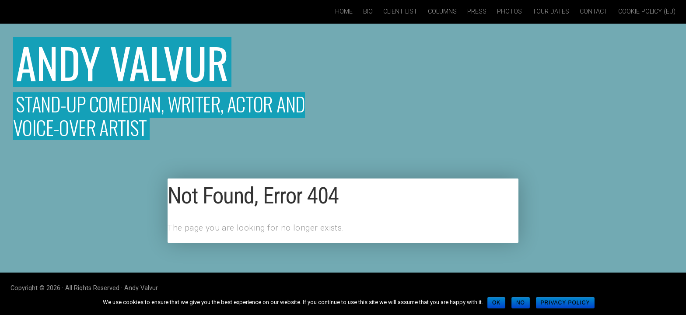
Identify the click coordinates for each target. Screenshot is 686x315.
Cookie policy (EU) (647, 11)
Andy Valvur (122, 62)
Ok (496, 303)
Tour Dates (550, 11)
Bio (368, 11)
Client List (400, 11)
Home (344, 11)
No (520, 303)
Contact (594, 11)
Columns (442, 11)
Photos (509, 11)
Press (476, 11)
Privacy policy (565, 303)
